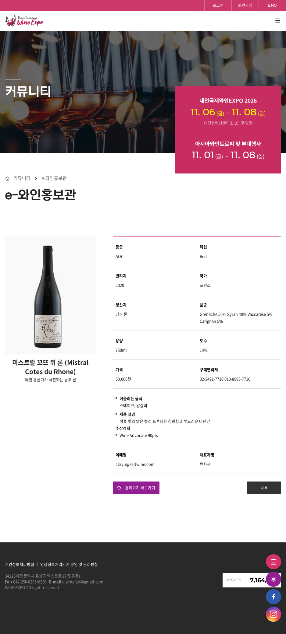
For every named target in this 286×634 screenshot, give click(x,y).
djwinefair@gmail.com (83, 581)
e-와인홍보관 (54, 178)
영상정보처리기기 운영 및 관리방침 (69, 564)
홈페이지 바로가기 (136, 487)
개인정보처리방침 (19, 564)
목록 (264, 487)
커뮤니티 (21, 178)
